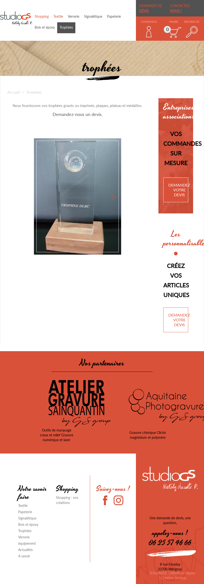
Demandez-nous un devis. (77, 114)
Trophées (66, 27)
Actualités (25, 550)
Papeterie (114, 16)
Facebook (108, 500)
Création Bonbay (173, 578)
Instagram (118, 500)
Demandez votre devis (179, 190)
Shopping (42, 16)
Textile (58, 16)
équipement (27, 543)
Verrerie (73, 16)
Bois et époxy (45, 27)
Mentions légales (182, 573)
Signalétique (93, 16)
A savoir (24, 556)
